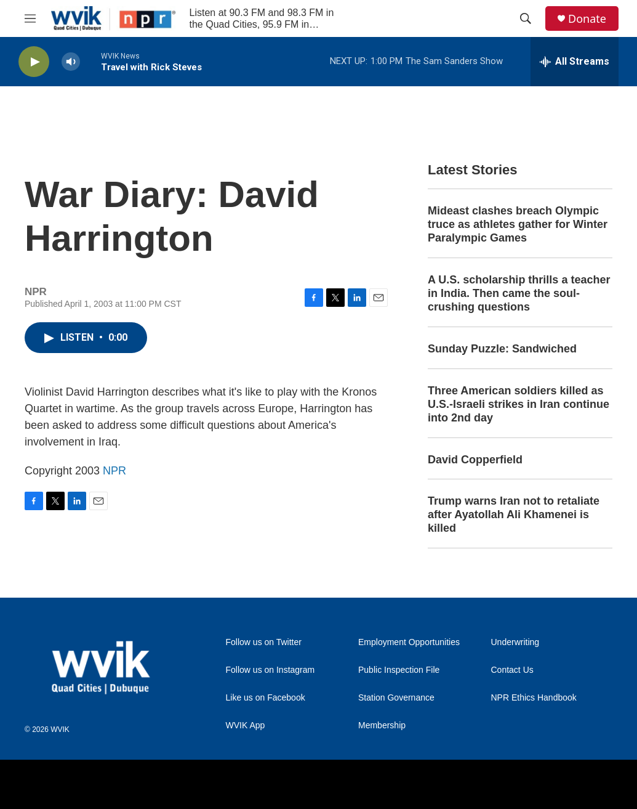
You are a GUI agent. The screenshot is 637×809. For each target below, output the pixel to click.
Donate (587, 18)
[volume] (70, 62)
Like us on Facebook (265, 697)
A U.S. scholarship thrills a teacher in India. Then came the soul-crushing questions (519, 293)
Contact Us (512, 670)
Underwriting (515, 642)
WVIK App (245, 725)
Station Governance (396, 697)
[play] (34, 62)
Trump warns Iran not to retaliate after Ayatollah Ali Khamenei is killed (513, 514)
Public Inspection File (398, 670)
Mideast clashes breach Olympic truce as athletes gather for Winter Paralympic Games (517, 224)
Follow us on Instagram (270, 670)
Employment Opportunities (409, 642)
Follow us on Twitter (264, 642)
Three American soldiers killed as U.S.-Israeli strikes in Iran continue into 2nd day (518, 404)
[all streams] (575, 61)
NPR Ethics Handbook (534, 697)
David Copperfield (475, 459)
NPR (114, 471)
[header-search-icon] (525, 18)
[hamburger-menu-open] (30, 18)
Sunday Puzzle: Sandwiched (502, 349)
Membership (382, 725)
